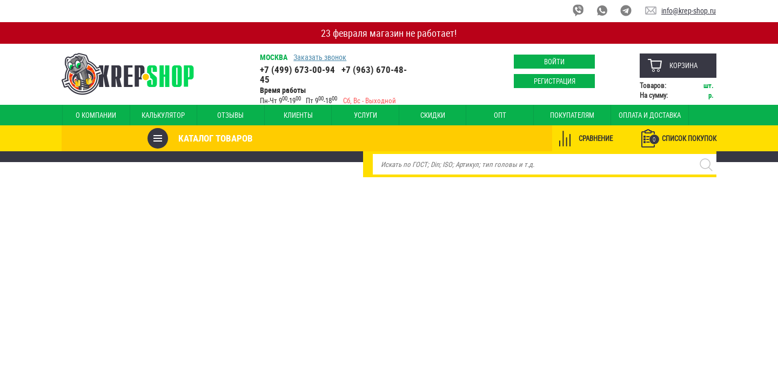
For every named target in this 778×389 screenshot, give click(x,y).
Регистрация (554, 81)
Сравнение (595, 138)
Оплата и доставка (606, 115)
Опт (466, 115)
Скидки (404, 115)
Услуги (342, 115)
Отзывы (218, 115)
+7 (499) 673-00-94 (298, 69)
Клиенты (279, 115)
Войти (554, 61)
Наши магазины (678, 115)
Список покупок (682, 138)
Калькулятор (155, 115)
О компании (93, 115)
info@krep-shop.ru (688, 10)
